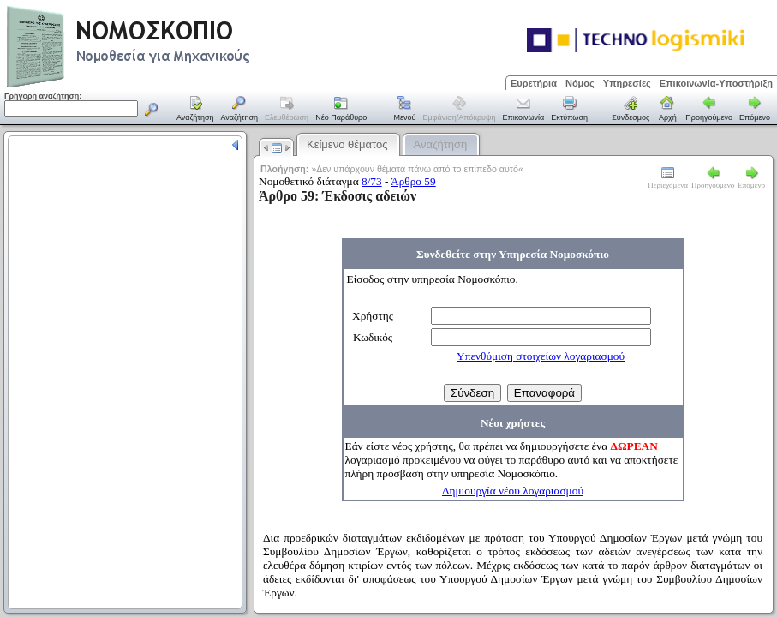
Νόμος (580, 83)
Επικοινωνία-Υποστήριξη (716, 83)
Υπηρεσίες (627, 83)
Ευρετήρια (534, 83)
